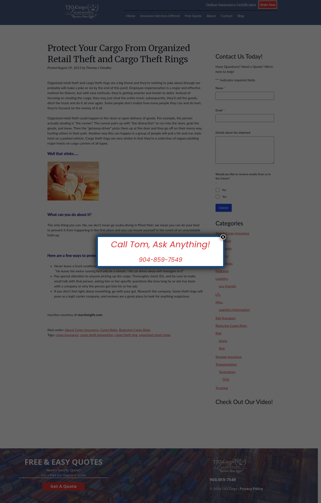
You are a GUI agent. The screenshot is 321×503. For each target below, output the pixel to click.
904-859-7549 (160, 260)
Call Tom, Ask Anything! (160, 244)
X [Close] (223, 237)
